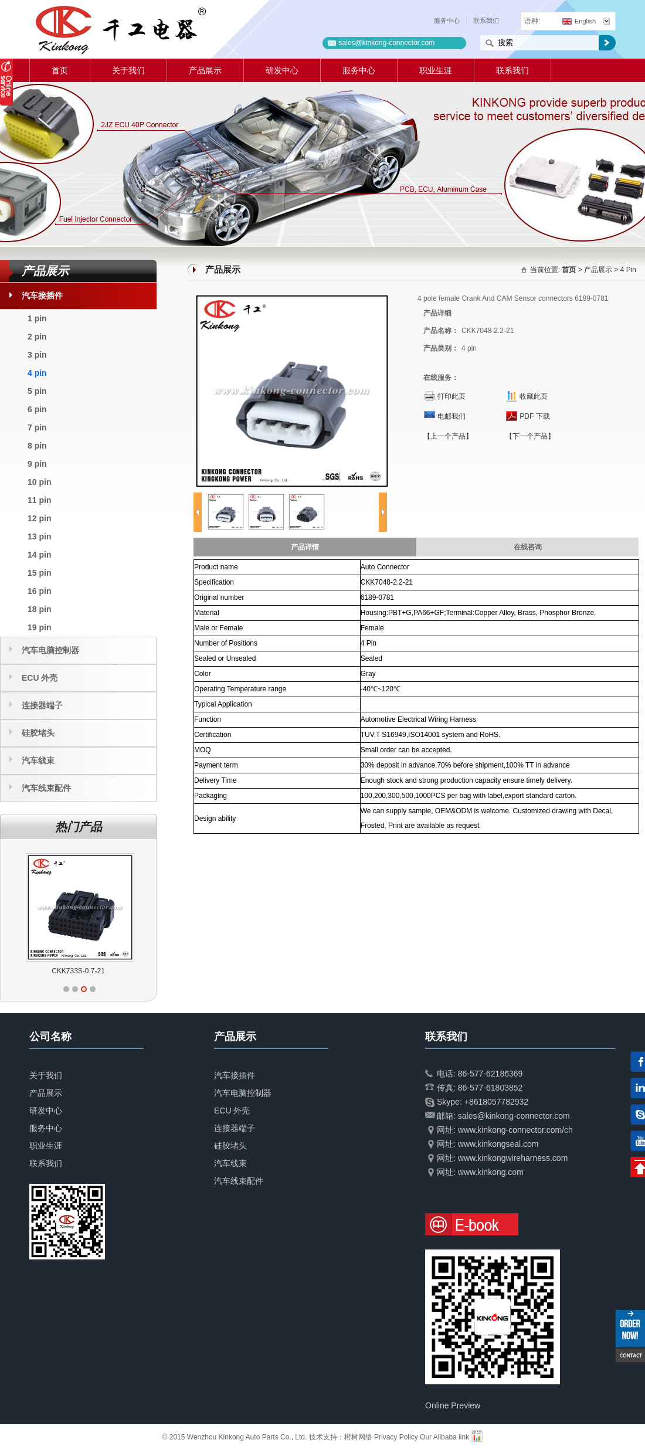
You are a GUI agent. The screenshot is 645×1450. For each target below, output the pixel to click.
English (579, 21)
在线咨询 (528, 547)
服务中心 (447, 20)
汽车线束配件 (46, 788)
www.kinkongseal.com (498, 1144)
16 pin (39, 591)
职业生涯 (435, 70)
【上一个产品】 (448, 436)
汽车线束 (38, 760)
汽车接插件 (42, 295)
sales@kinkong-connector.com (387, 43)
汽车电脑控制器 (50, 650)
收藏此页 (534, 396)
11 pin (39, 500)
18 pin (39, 609)
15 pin (39, 573)
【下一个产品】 (530, 436)
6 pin (37, 409)
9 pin (37, 463)
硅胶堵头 (38, 733)
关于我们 (128, 70)
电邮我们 (451, 416)
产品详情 (305, 547)
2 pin (37, 336)
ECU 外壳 (39, 677)
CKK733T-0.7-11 (44, 971)
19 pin (39, 627)
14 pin (39, 554)
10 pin (39, 482)
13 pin (39, 536)
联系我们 (486, 20)
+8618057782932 (496, 1101)
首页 (60, 70)
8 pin (37, 445)
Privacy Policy (396, 1437)
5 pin (37, 391)
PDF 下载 (534, 416)
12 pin (39, 518)
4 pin (37, 373)
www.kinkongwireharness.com (513, 1158)
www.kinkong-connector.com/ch (515, 1130)
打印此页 (451, 396)
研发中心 (282, 70)
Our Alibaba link (444, 1437)
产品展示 (205, 70)
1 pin (37, 318)
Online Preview (452, 1405)
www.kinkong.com (491, 1172)
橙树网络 (358, 1437)
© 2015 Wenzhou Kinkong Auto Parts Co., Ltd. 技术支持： (253, 1437)
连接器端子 (42, 705)
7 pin (37, 427)
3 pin (37, 354)
